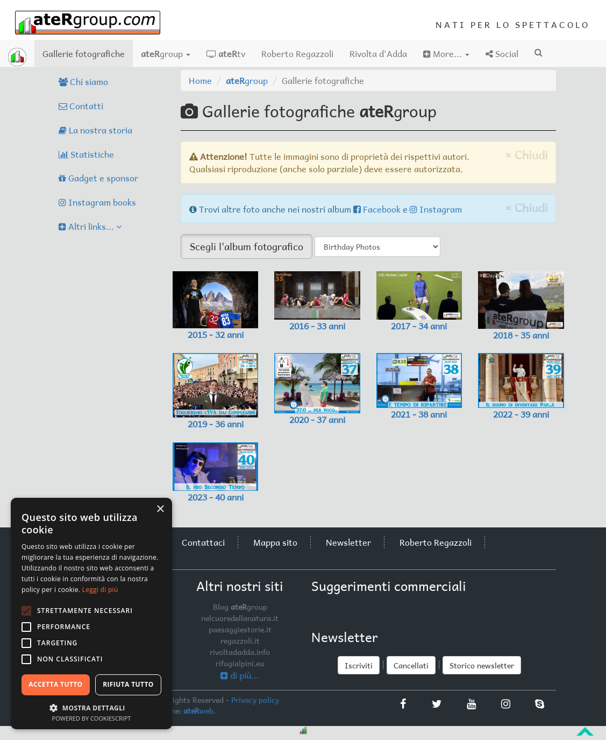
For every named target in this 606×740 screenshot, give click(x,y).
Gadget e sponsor (98, 178)
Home (200, 80)
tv (225, 53)
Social (502, 53)
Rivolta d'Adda (378, 53)
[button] (91, 707)
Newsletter (348, 542)
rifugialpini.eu (240, 663)
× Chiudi (526, 154)
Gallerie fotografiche (87, 53)
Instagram (436, 209)
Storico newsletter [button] (482, 665)
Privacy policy (255, 700)
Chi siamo (83, 81)
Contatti (81, 105)
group (165, 53)
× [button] (160, 509)
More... (446, 53)
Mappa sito (275, 542)
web (198, 710)
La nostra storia (95, 130)
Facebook (377, 209)
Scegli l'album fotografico (246, 246)
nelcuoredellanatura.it (240, 618)
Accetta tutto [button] (55, 684)
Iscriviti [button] (359, 665)
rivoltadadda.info (240, 652)
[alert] (91, 613)
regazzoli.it (240, 640)
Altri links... (90, 226)
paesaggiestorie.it (240, 629)
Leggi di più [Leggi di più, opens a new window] (100, 589)
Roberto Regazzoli (297, 53)
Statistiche (86, 154)
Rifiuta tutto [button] (128, 684)
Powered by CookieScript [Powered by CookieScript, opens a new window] (91, 718)
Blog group (240, 606)
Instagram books (97, 202)
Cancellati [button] (411, 665)
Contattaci (203, 542)
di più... (239, 675)
